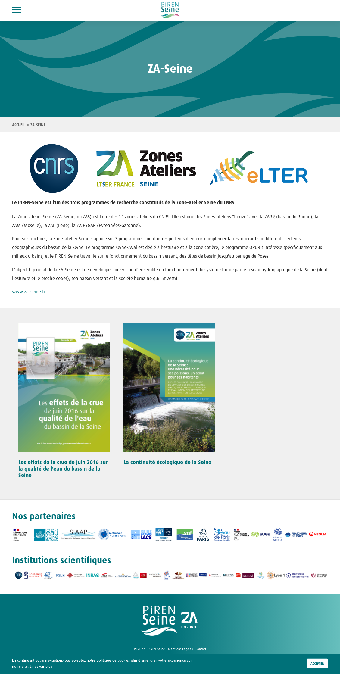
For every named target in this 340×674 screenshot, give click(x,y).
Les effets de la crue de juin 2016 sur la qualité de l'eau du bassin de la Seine (63, 469)
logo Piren (159, 621)
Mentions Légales (180, 649)
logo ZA (190, 621)
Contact (201, 649)
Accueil (18, 125)
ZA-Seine (37, 125)
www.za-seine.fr (28, 291)
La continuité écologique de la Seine (167, 462)
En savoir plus (41, 666)
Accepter (317, 663)
